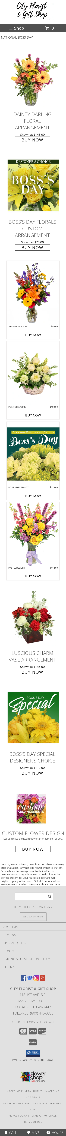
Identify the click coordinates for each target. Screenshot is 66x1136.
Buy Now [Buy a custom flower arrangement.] (33, 849)
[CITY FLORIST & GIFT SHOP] (33, 18)
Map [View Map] (33, 1132)
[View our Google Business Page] (30, 980)
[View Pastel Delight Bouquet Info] (33, 534)
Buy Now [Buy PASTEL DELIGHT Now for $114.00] (33, 576)
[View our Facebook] (23, 980)
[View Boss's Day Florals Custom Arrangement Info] (33, 185)
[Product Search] (34, 896)
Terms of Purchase (43, 1115)
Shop (16, 28)
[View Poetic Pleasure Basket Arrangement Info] (33, 373)
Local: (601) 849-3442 (33, 1007)
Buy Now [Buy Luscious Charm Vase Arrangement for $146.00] (32, 672)
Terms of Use (33, 1121)
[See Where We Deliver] (33, 916)
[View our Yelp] (42, 980)
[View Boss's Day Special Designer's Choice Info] (33, 717)
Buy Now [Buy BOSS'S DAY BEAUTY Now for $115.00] (33, 495)
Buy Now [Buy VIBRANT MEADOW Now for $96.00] (33, 335)
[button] (33, 1053)
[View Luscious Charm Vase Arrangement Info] (33, 616)
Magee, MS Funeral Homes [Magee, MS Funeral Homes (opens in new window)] (24, 1091)
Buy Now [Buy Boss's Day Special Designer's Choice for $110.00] (32, 773)
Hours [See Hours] (55, 1132)
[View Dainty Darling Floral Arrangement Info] (33, 77)
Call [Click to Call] (11, 1132)
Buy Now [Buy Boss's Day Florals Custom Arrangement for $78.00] (32, 247)
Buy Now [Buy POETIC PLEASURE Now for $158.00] (33, 415)
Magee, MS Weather (16, 1103)
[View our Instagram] (36, 980)
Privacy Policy (17, 1115)
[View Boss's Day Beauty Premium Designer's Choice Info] (33, 454)
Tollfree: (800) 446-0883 (33, 1013)
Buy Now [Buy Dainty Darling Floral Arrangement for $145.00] (32, 140)
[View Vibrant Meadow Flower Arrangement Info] (33, 293)
